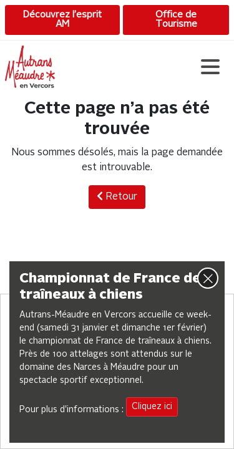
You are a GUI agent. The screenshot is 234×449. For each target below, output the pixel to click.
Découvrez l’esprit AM (62, 20)
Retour (117, 196)
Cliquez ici (152, 406)
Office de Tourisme (176, 20)
